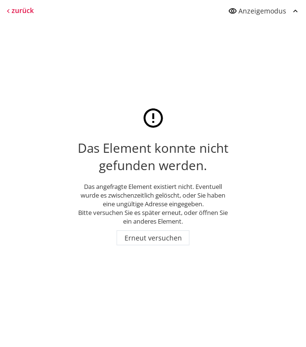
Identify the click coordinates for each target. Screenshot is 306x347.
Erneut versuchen (153, 237)
